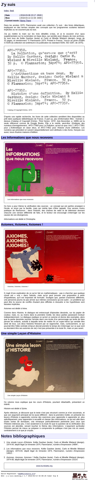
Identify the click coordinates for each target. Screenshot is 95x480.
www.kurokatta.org (44, 466)
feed (12, 11)
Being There (25, 21)
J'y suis (8, 4)
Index (6, 11)
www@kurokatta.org (26, 473)
